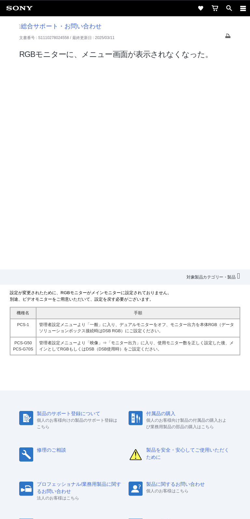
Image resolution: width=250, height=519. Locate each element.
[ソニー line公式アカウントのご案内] (104, 436)
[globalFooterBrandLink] (125, 506)
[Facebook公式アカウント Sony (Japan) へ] (146, 436)
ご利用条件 (125, 473)
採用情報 (67, 420)
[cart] (215, 8)
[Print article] (228, 37)
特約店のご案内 (96, 420)
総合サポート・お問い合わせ (60, 26)
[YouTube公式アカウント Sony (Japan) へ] (132, 436)
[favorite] (200, 8)
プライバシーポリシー (125, 480)
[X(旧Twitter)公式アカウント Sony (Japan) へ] (118, 436)
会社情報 (44, 420)
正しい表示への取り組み (125, 487)
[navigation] (243, 8)
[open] (229, 8)
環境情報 (165, 420)
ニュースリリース (134, 420)
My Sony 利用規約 (196, 420)
